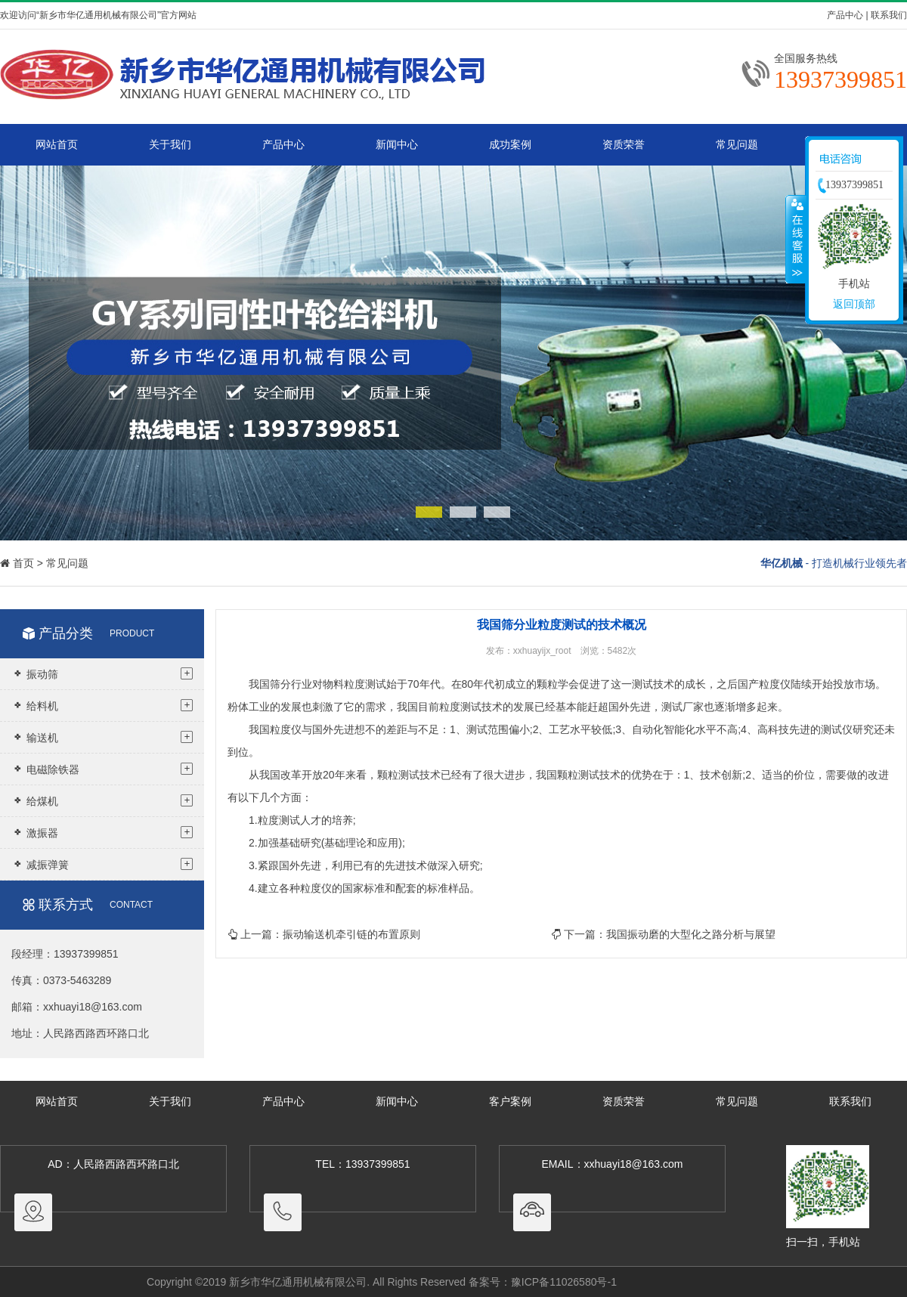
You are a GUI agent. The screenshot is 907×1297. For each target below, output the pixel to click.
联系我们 (889, 15)
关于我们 (170, 144)
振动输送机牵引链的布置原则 (351, 934)
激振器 (102, 832)
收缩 (795, 238)
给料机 (102, 705)
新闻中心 (397, 144)
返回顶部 (854, 304)
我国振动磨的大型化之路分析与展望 (690, 934)
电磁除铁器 (102, 769)
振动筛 (102, 673)
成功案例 (510, 144)
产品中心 (845, 15)
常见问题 (737, 144)
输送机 (102, 737)
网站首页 (57, 144)
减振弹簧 (102, 864)
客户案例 (510, 1101)
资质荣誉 (623, 144)
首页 (23, 563)
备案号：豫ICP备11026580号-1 (543, 1282)
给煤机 (102, 800)
